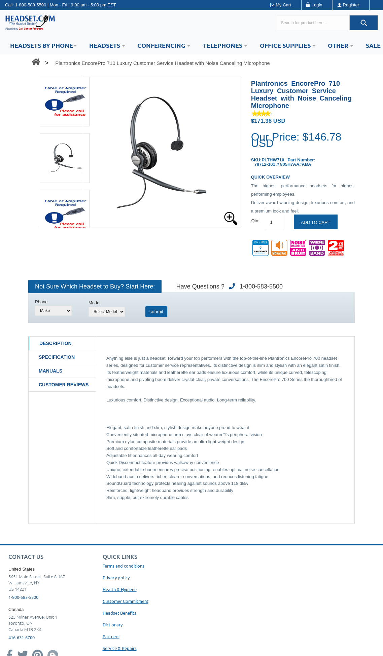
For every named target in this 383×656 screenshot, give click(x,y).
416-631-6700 (21, 637)
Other (340, 45)
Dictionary (113, 624)
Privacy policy (116, 577)
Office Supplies (287, 45)
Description (55, 343)
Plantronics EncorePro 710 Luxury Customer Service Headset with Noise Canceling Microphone (162, 63)
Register (351, 4)
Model (94, 302)
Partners (111, 636)
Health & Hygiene (120, 589)
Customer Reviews (64, 384)
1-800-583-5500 (30, 4)
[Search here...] (313, 22)
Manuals (50, 371)
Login (317, 4)
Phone (41, 301)
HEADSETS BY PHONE (43, 45)
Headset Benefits (119, 613)
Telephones (225, 45)
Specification (57, 357)
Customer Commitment (125, 601)
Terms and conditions (123, 566)
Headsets (107, 45)
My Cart (283, 4)
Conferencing (163, 45)
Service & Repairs (120, 648)
